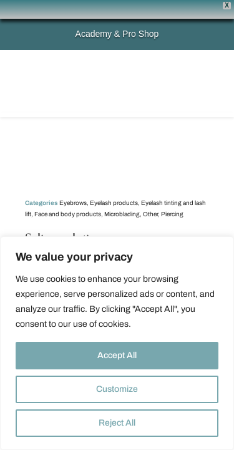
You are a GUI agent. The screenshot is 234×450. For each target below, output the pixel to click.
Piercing (172, 195)
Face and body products (67, 195)
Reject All (117, 423)
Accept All (117, 355)
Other (150, 195)
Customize (117, 389)
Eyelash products (114, 184)
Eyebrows (73, 184)
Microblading (122, 195)
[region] (117, 343)
